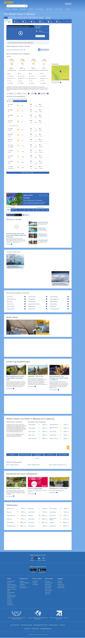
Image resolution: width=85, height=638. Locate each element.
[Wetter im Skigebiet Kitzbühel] (38, 462)
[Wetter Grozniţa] (38, 429)
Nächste (68, 445)
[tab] (9, 99)
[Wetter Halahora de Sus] (59, 425)
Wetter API (9, 593)
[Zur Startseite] (8, 2)
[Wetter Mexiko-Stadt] (16, 523)
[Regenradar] (12, 446)
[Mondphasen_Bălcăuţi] (43, 91)
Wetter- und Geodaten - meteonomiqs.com (12, 595)
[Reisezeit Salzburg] (16, 306)
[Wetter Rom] (38, 513)
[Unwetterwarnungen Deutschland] (38, 446)
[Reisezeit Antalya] (38, 304)
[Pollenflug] (68, 2)
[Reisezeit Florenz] (16, 301)
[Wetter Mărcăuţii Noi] (59, 422)
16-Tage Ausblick (67, 18)
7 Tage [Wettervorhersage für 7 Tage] (27, 15)
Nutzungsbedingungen (46, 629)
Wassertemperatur (24, 585)
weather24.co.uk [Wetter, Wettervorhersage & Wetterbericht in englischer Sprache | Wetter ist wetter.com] (10, 604)
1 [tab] (36, 455)
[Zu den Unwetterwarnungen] (12, 61)
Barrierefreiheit (35, 629)
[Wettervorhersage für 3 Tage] (38, 207)
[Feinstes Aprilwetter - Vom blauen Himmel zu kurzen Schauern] (42, 327)
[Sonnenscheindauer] (63, 446)
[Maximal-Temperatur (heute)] (60, 70)
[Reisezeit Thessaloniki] (16, 296)
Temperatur (22, 582)
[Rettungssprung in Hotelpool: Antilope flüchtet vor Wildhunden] (38, 228)
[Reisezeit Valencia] (38, 294)
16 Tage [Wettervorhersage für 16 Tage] (32, 15)
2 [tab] (38, 455)
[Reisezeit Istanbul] (38, 299)
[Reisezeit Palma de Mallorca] (38, 301)
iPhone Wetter (36, 578)
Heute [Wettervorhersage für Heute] (6, 15)
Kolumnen (9, 580)
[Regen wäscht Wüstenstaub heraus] (21, 324)
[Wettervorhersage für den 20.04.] (59, 19)
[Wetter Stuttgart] (59, 509)
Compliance (27, 629)
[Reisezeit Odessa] (59, 301)
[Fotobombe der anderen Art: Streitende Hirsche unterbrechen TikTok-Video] (38, 240)
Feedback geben (45, 30)
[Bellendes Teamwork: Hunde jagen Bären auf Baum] (38, 234)
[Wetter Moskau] (38, 523)
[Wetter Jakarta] (38, 520)
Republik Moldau (12, 9)
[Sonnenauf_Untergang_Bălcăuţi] (18, 91)
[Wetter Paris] (16, 516)
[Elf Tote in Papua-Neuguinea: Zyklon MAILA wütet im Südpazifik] (60, 276)
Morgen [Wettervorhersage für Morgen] (10, 15)
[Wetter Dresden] (38, 509)
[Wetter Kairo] (59, 520)
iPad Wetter (35, 580)
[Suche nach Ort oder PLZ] (26, 2)
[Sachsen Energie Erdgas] (37, 485)
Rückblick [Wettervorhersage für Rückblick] (53, 15)
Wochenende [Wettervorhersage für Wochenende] (21, 15)
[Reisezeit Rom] (16, 299)
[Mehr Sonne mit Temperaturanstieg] (42, 320)
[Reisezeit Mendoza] (59, 294)
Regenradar (22, 578)
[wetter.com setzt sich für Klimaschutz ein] (37, 616)
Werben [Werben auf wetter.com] (9, 589)
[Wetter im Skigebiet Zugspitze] (16, 462)
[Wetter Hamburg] (59, 506)
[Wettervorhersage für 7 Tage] (43, 207)
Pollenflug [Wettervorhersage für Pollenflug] (45, 15)
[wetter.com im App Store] (42, 568)
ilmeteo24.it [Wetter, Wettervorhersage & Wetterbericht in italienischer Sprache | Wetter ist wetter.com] (9, 601)
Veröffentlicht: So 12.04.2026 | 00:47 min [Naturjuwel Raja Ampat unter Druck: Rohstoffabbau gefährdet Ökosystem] (13, 240)
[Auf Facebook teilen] (10, 212)
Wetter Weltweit (48, 589)
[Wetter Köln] (16, 509)
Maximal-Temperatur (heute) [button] (60, 78)
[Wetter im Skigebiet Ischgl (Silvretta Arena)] (59, 462)
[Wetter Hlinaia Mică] (38, 436)
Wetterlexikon (48, 591)
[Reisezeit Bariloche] (59, 299)
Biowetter (60, 578)
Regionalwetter (48, 585)
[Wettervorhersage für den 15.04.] (16, 19)
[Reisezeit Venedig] (16, 304)
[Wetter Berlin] (38, 506)
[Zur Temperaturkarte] (56, 80)
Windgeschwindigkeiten (25, 580)
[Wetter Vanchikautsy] (59, 436)
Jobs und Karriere (15, 625)
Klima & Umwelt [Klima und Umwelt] (61, 585)
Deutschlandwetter (49, 580)
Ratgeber (60, 576)
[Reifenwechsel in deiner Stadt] (58, 485)
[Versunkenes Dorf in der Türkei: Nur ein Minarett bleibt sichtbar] (38, 222)
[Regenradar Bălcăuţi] (27, 47)
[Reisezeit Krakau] (38, 306)
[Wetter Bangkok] (16, 520)
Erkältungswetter (61, 584)
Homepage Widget (11, 591)
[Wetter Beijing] (59, 523)
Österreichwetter (48, 584)
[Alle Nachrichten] (42, 331)
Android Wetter (36, 582)
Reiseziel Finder (61, 582)
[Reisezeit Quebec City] (59, 296)
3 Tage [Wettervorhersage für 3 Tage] (16, 15)
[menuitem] (7, 7)
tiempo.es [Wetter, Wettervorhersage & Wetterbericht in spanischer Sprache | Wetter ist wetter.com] (9, 597)
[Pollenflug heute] (40, 34)
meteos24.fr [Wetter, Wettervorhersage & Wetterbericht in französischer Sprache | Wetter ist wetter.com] (9, 599)
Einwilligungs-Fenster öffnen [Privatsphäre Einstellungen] (40, 625)
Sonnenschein (23, 584)
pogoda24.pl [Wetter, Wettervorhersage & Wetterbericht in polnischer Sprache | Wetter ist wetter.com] (10, 603)
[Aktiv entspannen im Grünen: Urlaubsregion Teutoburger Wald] (15, 375)
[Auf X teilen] (18, 212)
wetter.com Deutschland (12, 584)
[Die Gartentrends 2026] (15, 485)
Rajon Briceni (18, 9)
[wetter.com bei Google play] (33, 568)
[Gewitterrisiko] (50, 446)
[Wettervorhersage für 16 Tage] (47, 207)
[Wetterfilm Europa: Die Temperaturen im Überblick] (20, 30)
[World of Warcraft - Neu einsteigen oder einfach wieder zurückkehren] (58, 375)
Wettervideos (49, 576)
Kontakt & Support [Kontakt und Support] (53, 625)
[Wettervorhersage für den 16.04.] (25, 19)
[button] (27, 40)
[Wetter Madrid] (38, 516)
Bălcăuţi (22, 9)
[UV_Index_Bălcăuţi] (34, 91)
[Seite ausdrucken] (26, 212)
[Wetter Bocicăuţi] (38, 422)
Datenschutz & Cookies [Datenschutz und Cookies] (26, 625)
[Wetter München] (16, 506)
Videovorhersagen (11, 578)
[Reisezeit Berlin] (59, 304)
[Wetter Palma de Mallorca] (59, 516)
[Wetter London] (59, 513)
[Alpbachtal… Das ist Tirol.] (37, 375)
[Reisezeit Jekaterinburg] (59, 306)
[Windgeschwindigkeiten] (25, 446)
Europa (8, 9)
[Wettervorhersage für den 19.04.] (50, 19)
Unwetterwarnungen (11, 582)
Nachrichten (47, 578)
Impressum (62, 625)
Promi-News (47, 593)
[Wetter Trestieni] (38, 432)
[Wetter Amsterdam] (16, 513)
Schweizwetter (48, 582)
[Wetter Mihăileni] (59, 432)
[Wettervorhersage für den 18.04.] (42, 19)
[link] (7, 7)
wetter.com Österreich (12, 587)
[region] (27, 123)
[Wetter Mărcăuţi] (38, 425)
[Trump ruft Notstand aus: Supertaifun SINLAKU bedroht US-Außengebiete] (15, 259)
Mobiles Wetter (37, 576)
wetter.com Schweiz (11, 585)
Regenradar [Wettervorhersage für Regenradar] (38, 15)
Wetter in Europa (48, 587)
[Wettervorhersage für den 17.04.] (33, 19)
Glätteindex (60, 580)
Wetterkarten (24, 576)
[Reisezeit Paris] (16, 294)
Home (5, 9)
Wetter (9, 576)
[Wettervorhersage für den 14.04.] (8, 19)
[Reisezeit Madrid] (38, 296)
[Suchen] (35, 2)
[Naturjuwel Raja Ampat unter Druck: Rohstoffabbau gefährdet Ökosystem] (16, 224)
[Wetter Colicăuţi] (59, 429)
